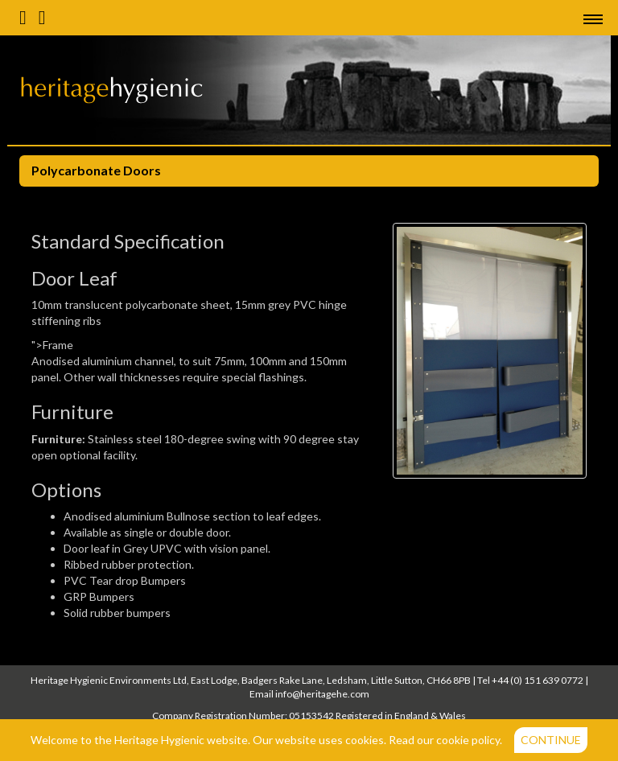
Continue (551, 740)
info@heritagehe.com (322, 694)
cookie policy (468, 740)
